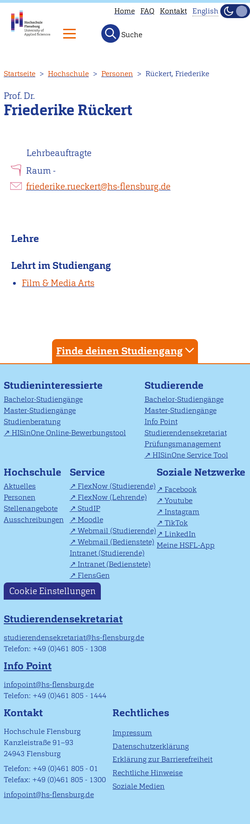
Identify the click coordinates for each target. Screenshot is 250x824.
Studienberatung (32, 421)
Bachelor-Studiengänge (43, 399)
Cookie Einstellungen (52, 591)
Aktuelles (20, 486)
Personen (117, 73)
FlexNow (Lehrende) (112, 497)
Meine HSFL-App (186, 545)
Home (124, 11)
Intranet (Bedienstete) (114, 564)
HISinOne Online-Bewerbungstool (69, 433)
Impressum (132, 733)
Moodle (90, 519)
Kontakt (173, 11)
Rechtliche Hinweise (147, 773)
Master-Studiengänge (40, 410)
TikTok (176, 523)
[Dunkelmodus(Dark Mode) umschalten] (235, 11)
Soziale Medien (138, 786)
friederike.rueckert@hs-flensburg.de (98, 186)
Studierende (174, 385)
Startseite (19, 73)
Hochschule (68, 73)
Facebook (180, 489)
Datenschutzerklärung (150, 746)
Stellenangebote (31, 508)
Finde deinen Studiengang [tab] (126, 350)
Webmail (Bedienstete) (116, 542)
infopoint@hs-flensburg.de (49, 684)
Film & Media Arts (58, 283)
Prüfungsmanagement (183, 444)
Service (87, 472)
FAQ (147, 11)
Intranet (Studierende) (107, 553)
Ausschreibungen (34, 519)
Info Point (161, 421)
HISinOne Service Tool (190, 455)
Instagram (181, 512)
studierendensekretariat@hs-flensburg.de (74, 637)
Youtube (178, 500)
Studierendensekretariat (186, 433)
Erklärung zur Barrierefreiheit (162, 759)
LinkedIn (180, 534)
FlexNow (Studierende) (117, 486)
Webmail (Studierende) (117, 531)
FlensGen (94, 575)
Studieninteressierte (53, 385)
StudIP (89, 508)
